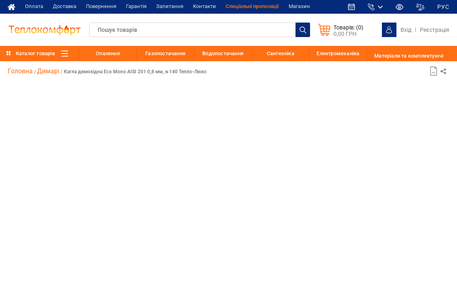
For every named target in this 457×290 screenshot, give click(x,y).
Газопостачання (165, 53)
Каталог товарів (35, 53)
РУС (443, 7)
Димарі (48, 71)
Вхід (405, 30)
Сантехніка (280, 53)
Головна (20, 71)
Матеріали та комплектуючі (408, 56)
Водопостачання (222, 53)
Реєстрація (434, 30)
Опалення (108, 53)
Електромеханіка (338, 53)
